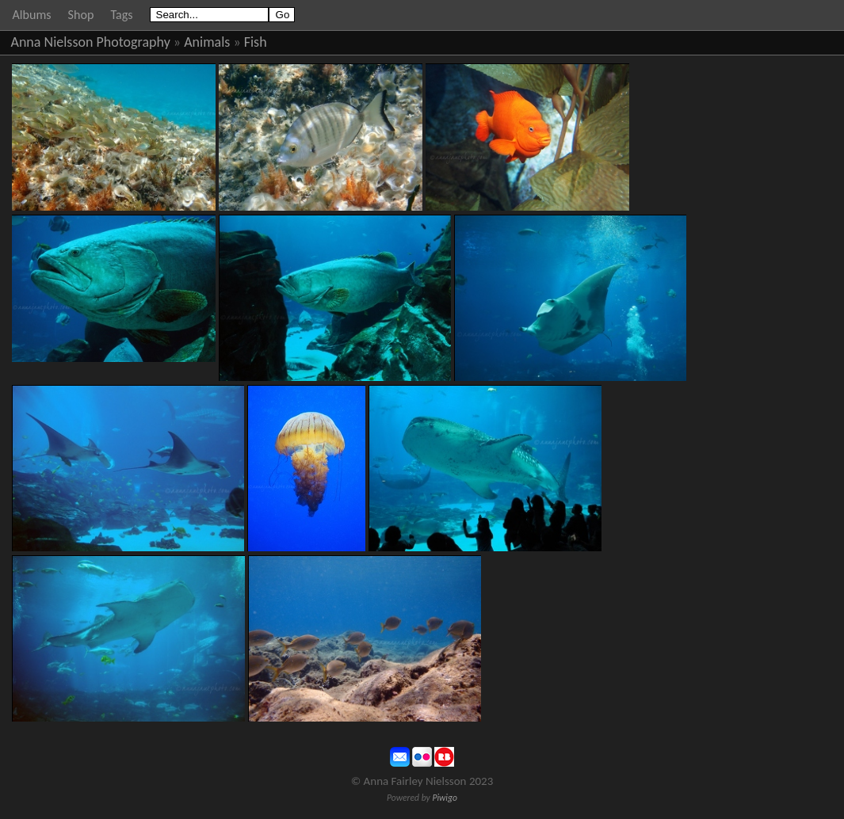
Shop (81, 14)
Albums (32, 14)
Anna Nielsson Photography (90, 42)
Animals (207, 42)
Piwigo (444, 797)
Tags (121, 14)
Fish (255, 42)
